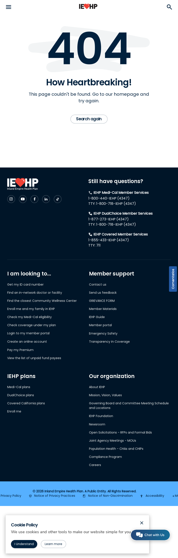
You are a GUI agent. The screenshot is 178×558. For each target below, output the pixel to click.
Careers (95, 465)
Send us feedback (103, 292)
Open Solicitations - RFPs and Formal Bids (120, 432)
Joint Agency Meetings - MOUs (112, 440)
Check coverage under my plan (31, 325)
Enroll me (14, 411)
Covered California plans (26, 403)
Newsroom (97, 424)
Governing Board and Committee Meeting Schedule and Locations (129, 405)
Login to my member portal (28, 333)
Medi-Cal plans (18, 387)
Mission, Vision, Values (105, 395)
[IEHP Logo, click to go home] (88, 7)
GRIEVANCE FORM (102, 301)
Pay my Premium (20, 350)
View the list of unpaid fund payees (34, 358)
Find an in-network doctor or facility (34, 292)
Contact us (97, 284)
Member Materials (103, 309)
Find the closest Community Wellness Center (42, 301)
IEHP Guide (97, 317)
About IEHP (97, 387)
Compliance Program (105, 457)
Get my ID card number (25, 284)
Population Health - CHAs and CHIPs (116, 448)
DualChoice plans (20, 395)
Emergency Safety (103, 333)
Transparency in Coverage (109, 341)
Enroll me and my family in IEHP (31, 309)
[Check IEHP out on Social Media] (11, 199)
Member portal (100, 325)
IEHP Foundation (101, 416)
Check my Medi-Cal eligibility (29, 317)
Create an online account (27, 341)
